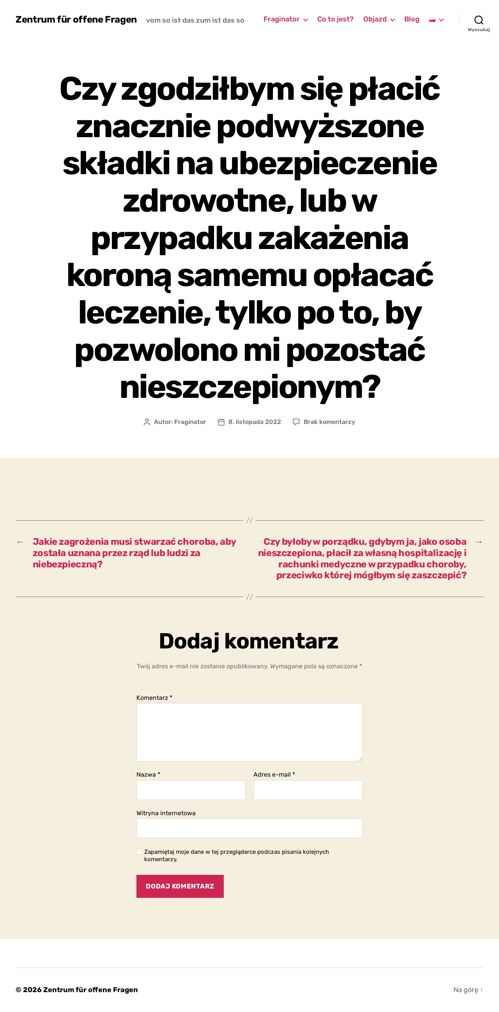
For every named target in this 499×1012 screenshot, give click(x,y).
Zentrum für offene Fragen (76, 19)
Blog (411, 19)
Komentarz (154, 697)
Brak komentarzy (329, 422)
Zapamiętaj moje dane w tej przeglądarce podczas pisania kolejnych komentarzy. (236, 855)
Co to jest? (335, 19)
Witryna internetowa (166, 813)
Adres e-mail (274, 774)
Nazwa (148, 774)
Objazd (375, 19)
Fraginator (282, 19)
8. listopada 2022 (254, 422)
